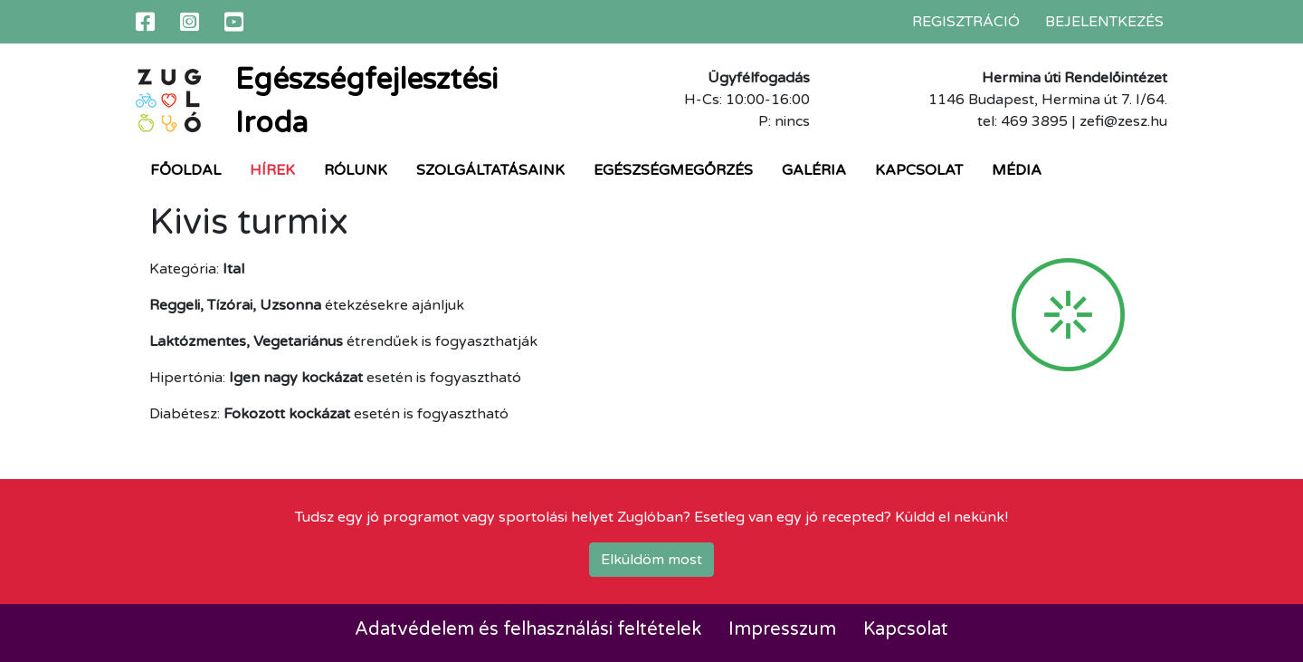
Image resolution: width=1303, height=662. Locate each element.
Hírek (272, 170)
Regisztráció (966, 22)
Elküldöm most (651, 560)
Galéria (814, 170)
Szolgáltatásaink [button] (490, 170)
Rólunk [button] (355, 170)
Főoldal (185, 170)
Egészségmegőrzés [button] (673, 170)
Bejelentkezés (1104, 22)
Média (1016, 170)
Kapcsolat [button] (919, 170)
